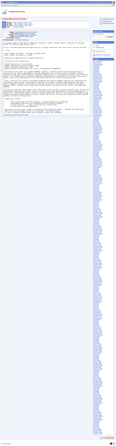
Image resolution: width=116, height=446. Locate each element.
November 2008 (97, 349)
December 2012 (97, 280)
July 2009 (96, 338)
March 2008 (96, 360)
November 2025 (97, 61)
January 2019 (97, 177)
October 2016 (97, 215)
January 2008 (97, 363)
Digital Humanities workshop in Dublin (26, 32)
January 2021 (97, 143)
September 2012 (98, 284)
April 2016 (96, 224)
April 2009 (96, 342)
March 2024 (96, 90)
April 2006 (96, 393)
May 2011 (96, 307)
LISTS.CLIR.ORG (6, 443)
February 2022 (97, 125)
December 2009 (97, 331)
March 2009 (96, 343)
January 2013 (97, 278)
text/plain (20, 40)
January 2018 (97, 194)
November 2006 (97, 383)
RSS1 (107, 437)
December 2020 (97, 145)
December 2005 (97, 398)
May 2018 (96, 188)
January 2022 (97, 126)
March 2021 (96, 140)
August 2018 (96, 184)
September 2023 (98, 98)
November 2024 (97, 78)
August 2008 (96, 353)
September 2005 (98, 402)
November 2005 (97, 400)
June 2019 (96, 170)
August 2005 (96, 404)
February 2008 (97, 362)
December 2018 (97, 178)
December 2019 (97, 162)
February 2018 (97, 193)
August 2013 (96, 269)
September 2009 (98, 335)
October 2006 (97, 384)
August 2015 (96, 235)
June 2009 (96, 339)
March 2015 (96, 242)
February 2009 (97, 345)
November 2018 (97, 180)
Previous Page (17, 129)
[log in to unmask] (29, 33)
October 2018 (97, 181)
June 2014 (96, 255)
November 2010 (97, 315)
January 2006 (97, 397)
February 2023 (97, 108)
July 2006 (96, 388)
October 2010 (97, 316)
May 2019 (96, 171)
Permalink (25, 129)
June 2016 (96, 221)
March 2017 (96, 208)
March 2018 (96, 191)
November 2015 (97, 231)
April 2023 (96, 105)
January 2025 (97, 76)
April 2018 (96, 190)
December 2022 (97, 111)
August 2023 (96, 100)
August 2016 (96, 218)
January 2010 (97, 329)
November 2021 (97, 129)
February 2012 (97, 294)
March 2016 (96, 225)
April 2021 (96, 139)
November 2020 (97, 146)
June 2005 (96, 407)
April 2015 (96, 240)
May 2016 (96, 222)
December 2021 (97, 128)
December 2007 (97, 364)
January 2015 (97, 245)
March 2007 (96, 377)
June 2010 (96, 322)
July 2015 (96, 236)
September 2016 (98, 216)
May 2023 (96, 104)
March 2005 (96, 411)
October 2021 (97, 131)
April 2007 (96, 376)
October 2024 (97, 80)
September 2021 (98, 132)
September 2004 (98, 419)
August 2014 (96, 252)
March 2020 (96, 157)
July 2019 (96, 169)
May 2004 (96, 425)
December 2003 (97, 432)
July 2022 (96, 118)
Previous (20, 22)
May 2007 (96, 374)
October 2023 (97, 97)
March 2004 (96, 428)
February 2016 (97, 226)
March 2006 (96, 394)
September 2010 (98, 318)
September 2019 (98, 166)
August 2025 (96, 66)
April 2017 (96, 207)
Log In (98, 45)
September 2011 (98, 301)
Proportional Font (19, 27)
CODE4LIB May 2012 (108, 23)
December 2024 (97, 77)
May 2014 (96, 256)
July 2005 (96, 405)
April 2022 (96, 122)
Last (30, 22)
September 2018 (98, 183)
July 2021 (96, 135)
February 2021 (97, 142)
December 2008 (97, 347)
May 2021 (96, 138)
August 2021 (96, 133)
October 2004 (97, 418)
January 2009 (97, 346)
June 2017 (96, 204)
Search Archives (98, 31)
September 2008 (98, 352)
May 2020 (96, 154)
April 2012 (96, 291)
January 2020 (97, 160)
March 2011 (96, 309)
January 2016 (97, 228)
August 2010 (96, 319)
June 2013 (96, 271)
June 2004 (96, 424)
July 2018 (96, 185)
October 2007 (97, 367)
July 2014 (96, 253)
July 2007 (96, 371)
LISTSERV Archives (108, 19)
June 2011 (96, 305)
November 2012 (97, 281)
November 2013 (97, 264)
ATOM (102, 437)
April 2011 (96, 308)
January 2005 (97, 414)
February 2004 (97, 429)
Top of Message (7, 129)
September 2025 (98, 64)
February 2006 (97, 395)
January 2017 (97, 211)
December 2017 (97, 195)
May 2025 (96, 70)
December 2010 (97, 314)
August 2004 (96, 421)
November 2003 (97, 433)
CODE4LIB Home (107, 21)
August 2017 (96, 201)
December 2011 (97, 297)
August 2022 (96, 116)
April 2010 (96, 325)
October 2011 (97, 300)
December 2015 (97, 229)
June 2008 (96, 356)
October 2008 (97, 350)
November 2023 (97, 95)
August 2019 (96, 167)
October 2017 (97, 198)
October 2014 (97, 249)
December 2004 (97, 415)
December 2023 (97, 94)
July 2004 (96, 422)
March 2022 (96, 123)
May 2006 (96, 391)
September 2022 (98, 115)
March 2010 (96, 326)
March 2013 (96, 276)
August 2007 (96, 370)
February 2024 (97, 91)
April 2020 (96, 156)
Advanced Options (98, 34)
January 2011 (97, 312)
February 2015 (97, 243)
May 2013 (96, 273)
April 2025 (96, 71)
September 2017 (98, 200)
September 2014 (98, 250)
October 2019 (97, 164)
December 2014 (97, 246)
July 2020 (96, 152)
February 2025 (97, 74)
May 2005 (96, 408)
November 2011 (97, 298)
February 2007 (97, 378)
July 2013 (96, 270)
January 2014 (97, 262)
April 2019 (96, 173)
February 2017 (97, 209)
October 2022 (97, 114)
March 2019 (96, 174)
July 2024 (96, 84)
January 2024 (97, 92)
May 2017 (96, 205)
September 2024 (98, 81)
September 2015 (98, 233)
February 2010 (97, 328)
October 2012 (97, 283)
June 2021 (96, 136)
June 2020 (96, 153)
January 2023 (97, 109)
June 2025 (96, 69)
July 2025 (96, 67)
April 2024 (96, 88)
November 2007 (97, 366)
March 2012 (96, 293)
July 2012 (96, 287)
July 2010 (96, 321)
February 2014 (97, 260)
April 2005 (96, 409)
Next (26, 22)
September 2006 (98, 386)
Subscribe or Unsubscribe (103, 55)
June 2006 (96, 390)
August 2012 (96, 285)
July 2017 (96, 202)
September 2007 (98, 369)
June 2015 (96, 238)
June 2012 (96, 288)
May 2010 (96, 324)
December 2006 (97, 381)
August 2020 (96, 150)
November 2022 (97, 112)
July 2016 (96, 219)
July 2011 (96, 304)
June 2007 (96, 373)
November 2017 (97, 197)
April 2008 (96, 359)
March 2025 (96, 73)
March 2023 (96, 107)
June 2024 (96, 85)
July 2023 (96, 101)
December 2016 (97, 212)
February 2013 (97, 277)
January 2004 (97, 431)
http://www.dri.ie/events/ (53, 124)
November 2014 (97, 247)
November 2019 (97, 163)
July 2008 (96, 355)
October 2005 (97, 401)
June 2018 (96, 187)
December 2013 (97, 263)
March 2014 (96, 259)
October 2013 (97, 266)
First (15, 22)
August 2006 (96, 387)
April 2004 (96, 426)
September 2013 (98, 267)
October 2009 (97, 333)
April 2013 (96, 274)
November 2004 (97, 417)
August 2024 (96, 83)
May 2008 (96, 357)
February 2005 (97, 412)
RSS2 (111, 437)
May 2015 (96, 239)
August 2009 (96, 336)
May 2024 (96, 87)
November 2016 (97, 214)
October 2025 (97, 63)
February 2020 (97, 159)
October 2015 (97, 232)
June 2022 (96, 119)
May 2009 (96, 340)
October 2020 (97, 147)
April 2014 (96, 257)
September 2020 (98, 149)
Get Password (100, 47)
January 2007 (97, 380)
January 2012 (97, 295)
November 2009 (97, 332)
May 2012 (96, 290)
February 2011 (97, 311)
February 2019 (97, 176)
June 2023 (96, 102)
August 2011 (96, 302)
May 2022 (96, 121)
